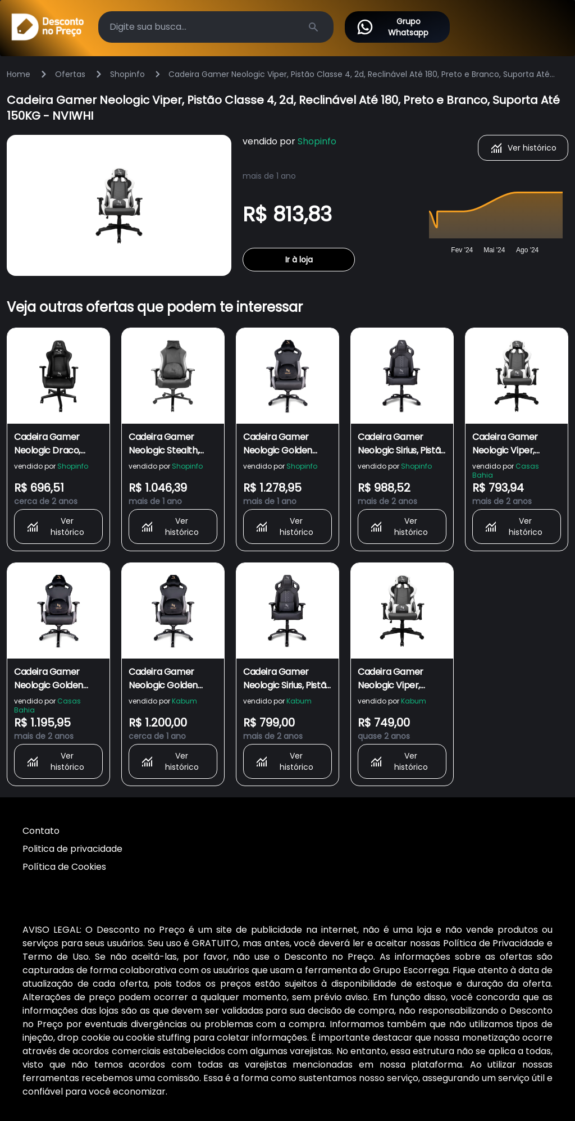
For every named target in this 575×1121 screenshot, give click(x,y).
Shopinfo (127, 74)
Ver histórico (523, 148)
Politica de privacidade (72, 848)
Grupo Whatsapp (392, 27)
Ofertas (70, 74)
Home (18, 74)
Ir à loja (299, 259)
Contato (41, 830)
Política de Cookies (64, 866)
